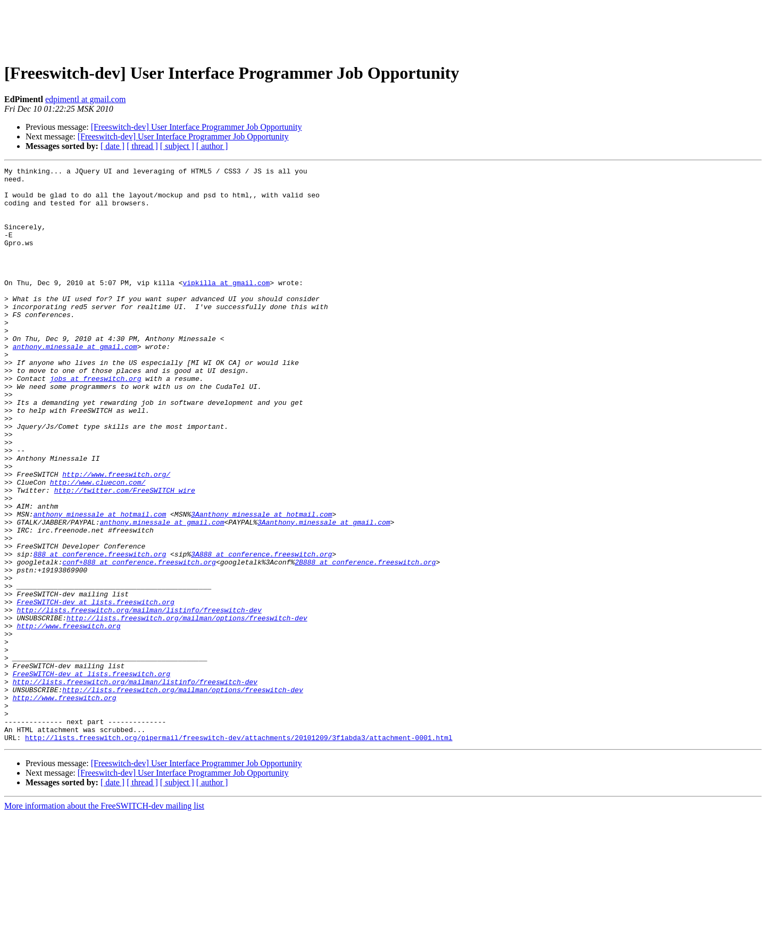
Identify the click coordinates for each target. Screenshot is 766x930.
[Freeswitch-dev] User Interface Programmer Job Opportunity (196, 126)
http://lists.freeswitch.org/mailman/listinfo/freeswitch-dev (138, 699)
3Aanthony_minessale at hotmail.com (261, 584)
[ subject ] (177, 146)
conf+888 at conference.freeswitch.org (139, 641)
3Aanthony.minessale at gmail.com (323, 594)
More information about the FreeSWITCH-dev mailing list (104, 920)
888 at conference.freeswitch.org (100, 632)
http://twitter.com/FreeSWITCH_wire (124, 555)
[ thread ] (142, 146)
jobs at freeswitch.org (95, 421)
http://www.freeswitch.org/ (116, 536)
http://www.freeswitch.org (68, 718)
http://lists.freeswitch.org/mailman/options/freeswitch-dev (186, 708)
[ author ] (212, 146)
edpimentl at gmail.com (85, 99)
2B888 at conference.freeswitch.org (365, 641)
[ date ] (112, 146)
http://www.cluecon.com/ (97, 546)
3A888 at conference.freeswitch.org (261, 632)
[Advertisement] (383, 28)
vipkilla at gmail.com (226, 306)
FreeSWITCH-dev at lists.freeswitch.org (95, 689)
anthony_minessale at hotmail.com (100, 584)
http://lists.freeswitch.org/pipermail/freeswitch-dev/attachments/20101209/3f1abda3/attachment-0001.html (238, 852)
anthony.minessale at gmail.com (75, 383)
